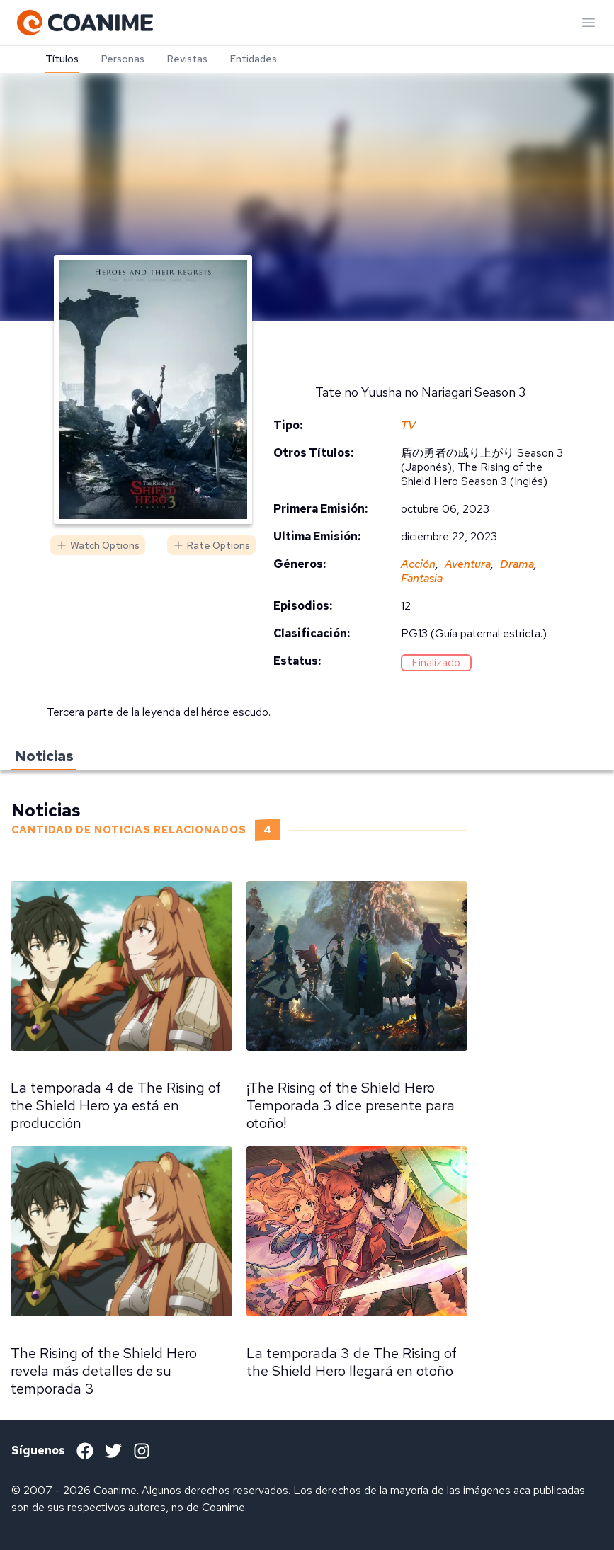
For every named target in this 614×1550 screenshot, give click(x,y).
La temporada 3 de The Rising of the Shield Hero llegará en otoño (351, 1362)
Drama (517, 564)
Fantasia (422, 578)
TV (408, 425)
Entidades (253, 58)
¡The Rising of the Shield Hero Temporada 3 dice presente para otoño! (350, 1105)
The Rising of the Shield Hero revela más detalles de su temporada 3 (104, 1371)
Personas (122, 58)
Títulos (62, 58)
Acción (418, 564)
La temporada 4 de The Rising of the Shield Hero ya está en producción (116, 1105)
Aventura (468, 564)
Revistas (187, 58)
